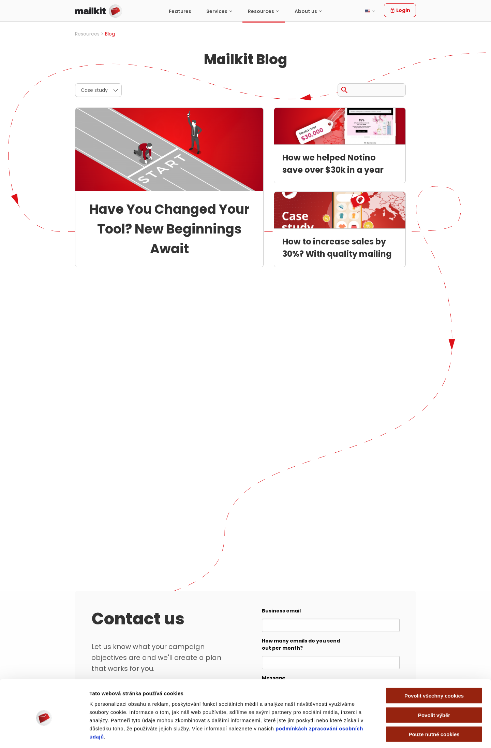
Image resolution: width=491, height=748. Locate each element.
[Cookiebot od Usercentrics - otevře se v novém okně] (44, 735)
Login (400, 10)
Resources (261, 11)
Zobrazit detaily (368, 734)
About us (306, 11)
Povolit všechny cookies (434, 666)
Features (180, 11)
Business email (281, 610)
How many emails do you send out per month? (301, 644)
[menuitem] (180, 11)
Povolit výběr (434, 685)
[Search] (344, 88)
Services (216, 11)
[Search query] (372, 90)
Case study (94, 90)
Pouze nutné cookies (433, 704)
